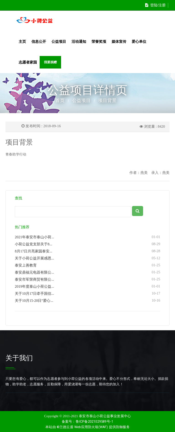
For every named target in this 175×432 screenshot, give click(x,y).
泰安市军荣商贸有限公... (87, 279)
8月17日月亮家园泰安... (87, 251)
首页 (59, 100)
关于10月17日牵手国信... (87, 293)
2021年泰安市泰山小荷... (87, 237)
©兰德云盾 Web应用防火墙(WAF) (82, 427)
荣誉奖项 (99, 41)
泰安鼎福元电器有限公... (87, 272)
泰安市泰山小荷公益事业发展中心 (105, 416)
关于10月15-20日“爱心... (87, 300)
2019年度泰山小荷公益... (87, 286)
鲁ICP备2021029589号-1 (94, 421)
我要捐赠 (50, 62)
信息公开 (38, 41)
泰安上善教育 (87, 265)
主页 (22, 41)
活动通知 (79, 41)
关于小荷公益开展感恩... (87, 258)
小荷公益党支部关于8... (87, 244)
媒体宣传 (119, 41)
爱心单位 (139, 41)
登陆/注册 (155, 5)
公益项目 (58, 41)
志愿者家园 (28, 62)
